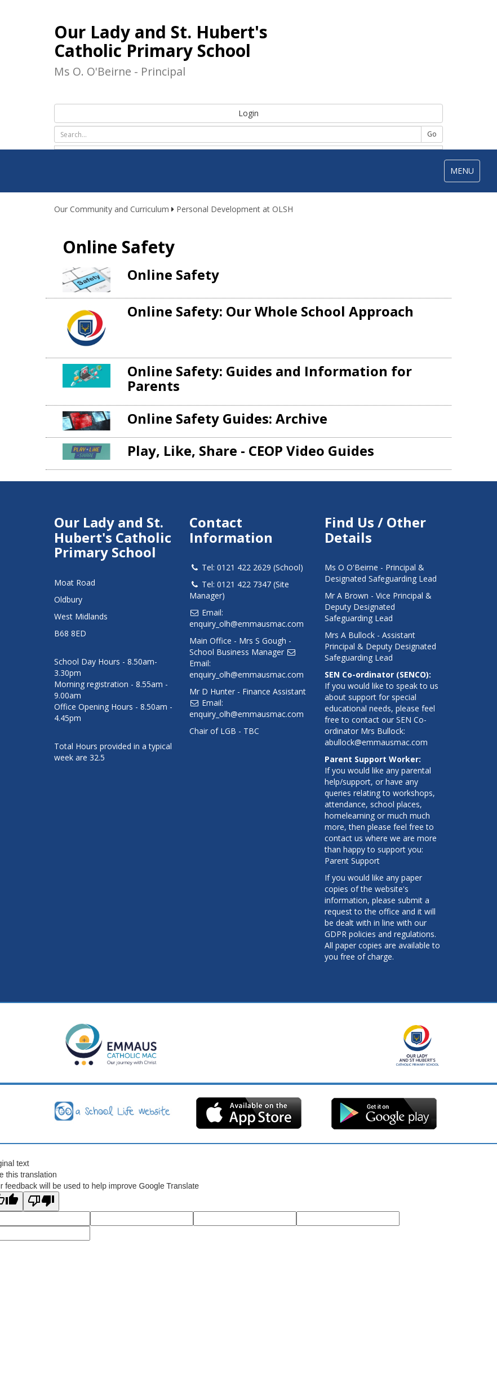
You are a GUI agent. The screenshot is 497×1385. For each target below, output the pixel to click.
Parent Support (352, 860)
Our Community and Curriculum (111, 209)
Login (248, 113)
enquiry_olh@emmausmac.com (246, 623)
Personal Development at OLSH (234, 209)
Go (432, 134)
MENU (465, 173)
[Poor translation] (41, 1201)
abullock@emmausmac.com (376, 742)
